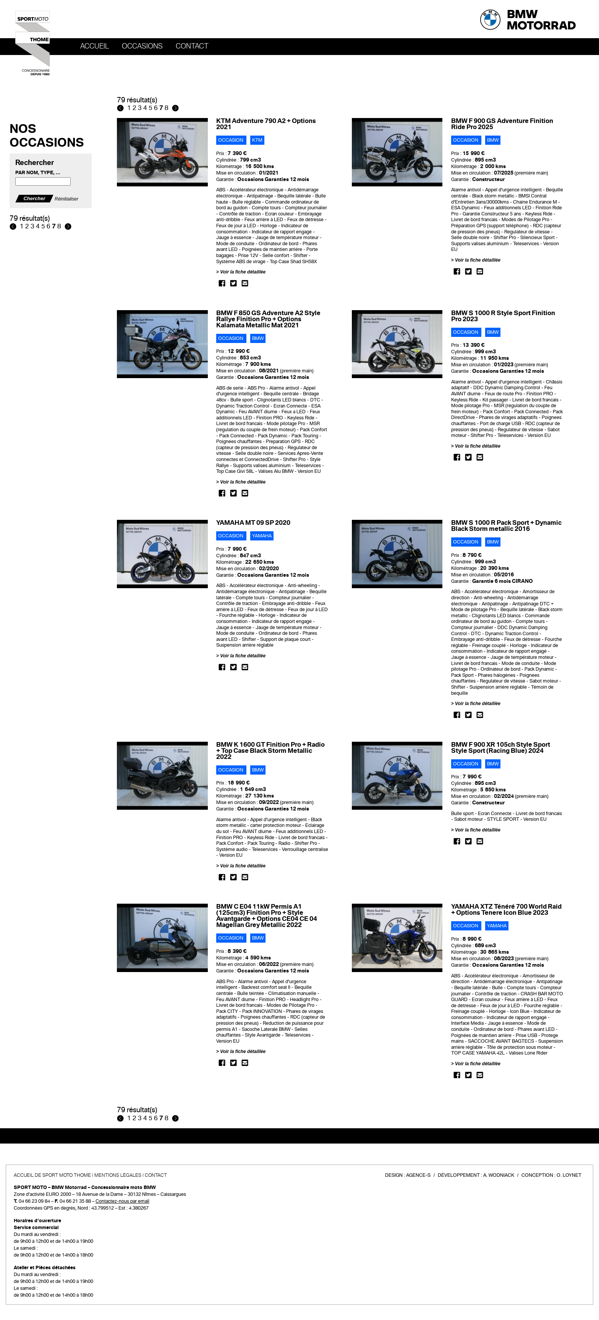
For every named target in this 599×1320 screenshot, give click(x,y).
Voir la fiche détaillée (243, 272)
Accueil (94, 46)
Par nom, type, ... (37, 172)
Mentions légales (117, 1175)
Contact (192, 46)
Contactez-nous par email (122, 1201)
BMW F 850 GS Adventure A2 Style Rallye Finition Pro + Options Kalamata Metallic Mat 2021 (268, 319)
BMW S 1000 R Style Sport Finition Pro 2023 (503, 316)
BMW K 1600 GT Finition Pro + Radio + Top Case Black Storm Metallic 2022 (270, 750)
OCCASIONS (142, 46)
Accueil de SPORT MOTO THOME (52, 1175)
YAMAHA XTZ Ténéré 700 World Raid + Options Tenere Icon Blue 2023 (506, 909)
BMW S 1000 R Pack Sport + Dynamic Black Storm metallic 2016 (506, 525)
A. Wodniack (498, 1175)
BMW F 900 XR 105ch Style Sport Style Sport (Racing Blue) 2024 (500, 747)
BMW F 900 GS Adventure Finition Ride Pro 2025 (502, 124)
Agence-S (418, 1175)
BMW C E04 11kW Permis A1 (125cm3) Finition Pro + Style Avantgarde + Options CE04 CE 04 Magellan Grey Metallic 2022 (266, 916)
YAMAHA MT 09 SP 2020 (253, 522)
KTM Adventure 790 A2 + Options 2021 (266, 124)
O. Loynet (569, 1175)
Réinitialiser (66, 198)
